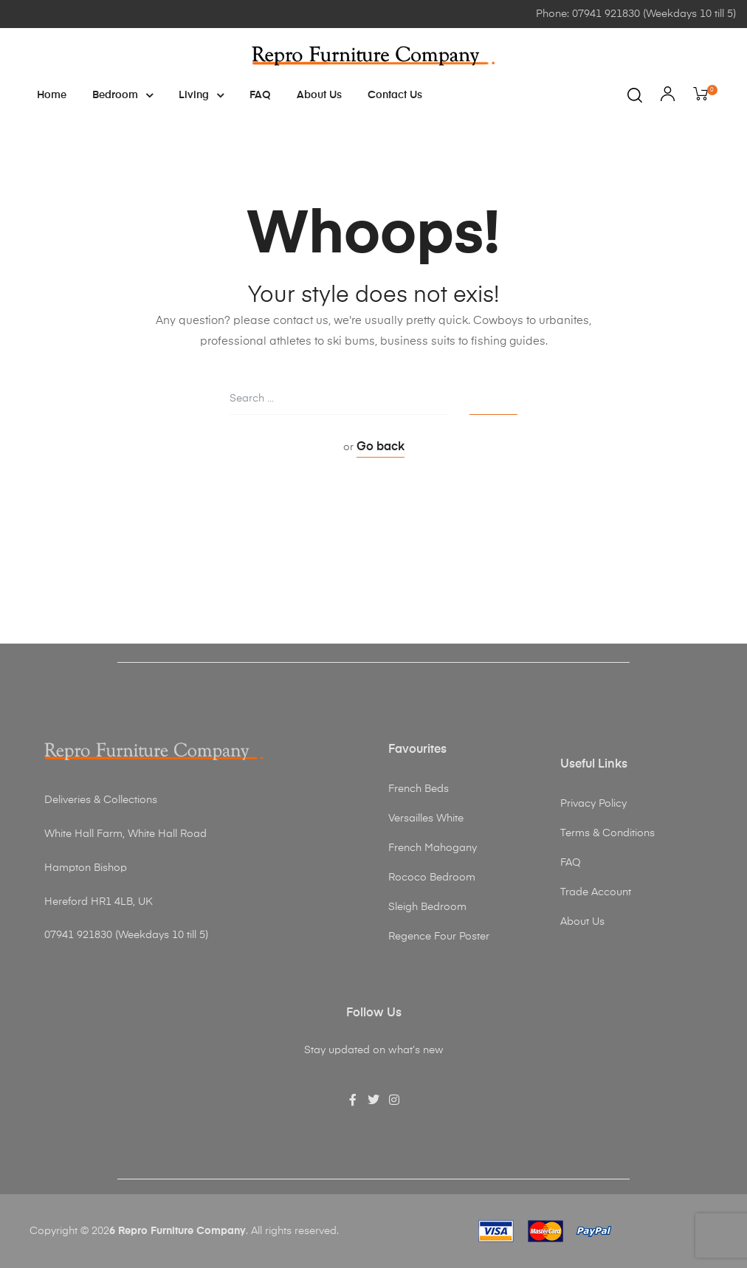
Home (51, 95)
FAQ (260, 95)
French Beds (418, 789)
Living (201, 95)
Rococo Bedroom (431, 877)
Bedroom (122, 95)
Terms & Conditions (607, 833)
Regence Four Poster (438, 936)
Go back (381, 447)
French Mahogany (432, 848)
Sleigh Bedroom (427, 907)
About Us (319, 95)
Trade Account (595, 892)
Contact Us (395, 95)
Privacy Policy (593, 804)
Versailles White (426, 818)
